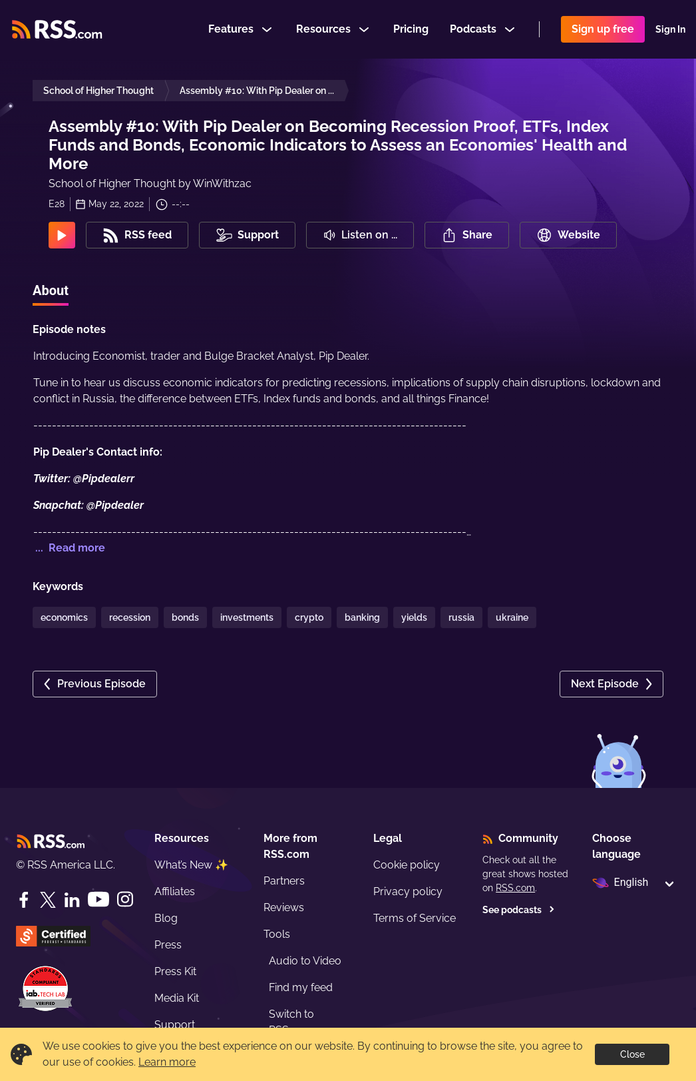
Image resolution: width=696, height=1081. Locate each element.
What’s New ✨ (191, 865)
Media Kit (176, 998)
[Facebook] (24, 900)
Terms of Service (414, 918)
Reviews (283, 907)
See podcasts (518, 909)
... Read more (69, 547)
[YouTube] (98, 899)
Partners (284, 881)
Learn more (167, 1062)
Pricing (411, 29)
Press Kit (175, 971)
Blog (166, 918)
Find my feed (301, 987)
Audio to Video (305, 960)
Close (632, 1054)
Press (168, 944)
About (51, 290)
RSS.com (515, 888)
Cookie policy (406, 865)
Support (174, 1024)
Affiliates (174, 891)
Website (568, 235)
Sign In (670, 29)
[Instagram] (125, 899)
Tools (276, 934)
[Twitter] (48, 900)
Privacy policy (407, 891)
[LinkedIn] (72, 900)
